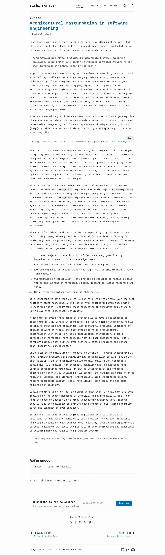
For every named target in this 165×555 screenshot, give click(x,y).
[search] (125, 5)
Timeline (93, 5)
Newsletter (111, 5)
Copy (130, 138)
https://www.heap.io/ (58, 467)
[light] (133, 5)
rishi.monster (43, 6)
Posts (79, 5)
